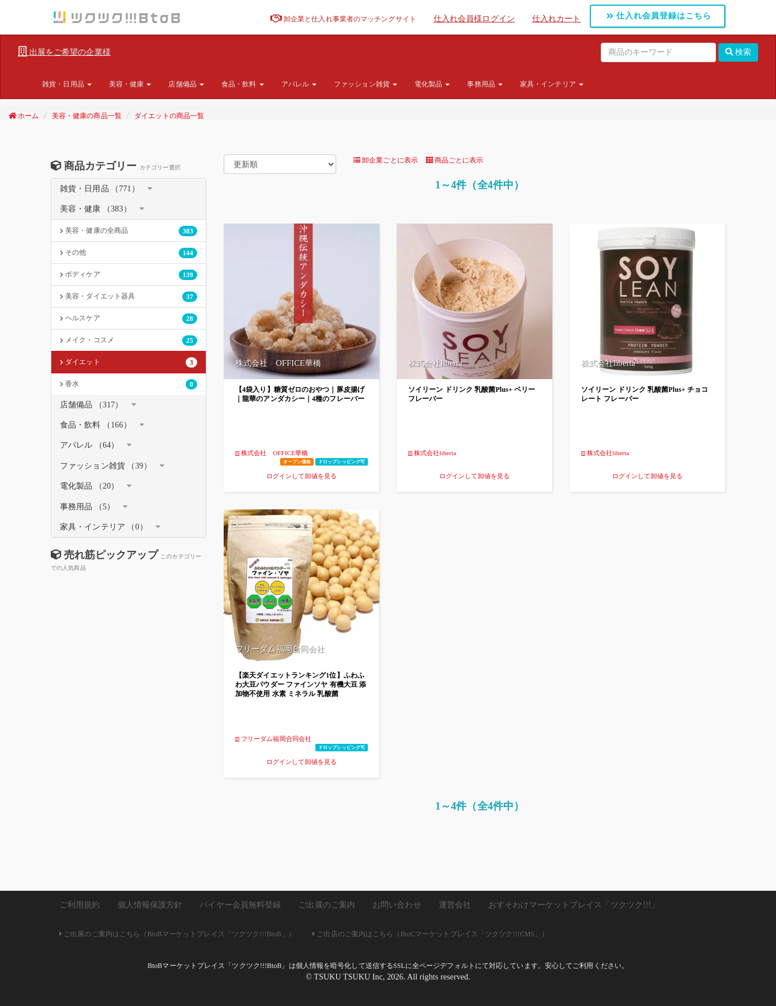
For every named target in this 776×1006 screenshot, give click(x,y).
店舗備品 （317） (91, 404)
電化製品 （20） (89, 486)
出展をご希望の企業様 (64, 51)
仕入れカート (556, 18)
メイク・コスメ (128, 340)
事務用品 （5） (87, 506)
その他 (128, 253)
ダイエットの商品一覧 (169, 116)
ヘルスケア (128, 318)
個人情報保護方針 (150, 905)
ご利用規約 (79, 905)
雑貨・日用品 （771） (100, 188)
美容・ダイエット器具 (128, 297)
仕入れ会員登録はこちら (659, 16)
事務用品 (485, 84)
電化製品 (432, 84)
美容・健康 (130, 84)
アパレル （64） (89, 445)
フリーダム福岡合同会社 (273, 738)
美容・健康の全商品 (128, 231)
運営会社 (455, 905)
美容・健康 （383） (95, 209)
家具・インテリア (551, 84)
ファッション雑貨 (365, 84)
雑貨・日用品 (67, 84)
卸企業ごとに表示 (385, 160)
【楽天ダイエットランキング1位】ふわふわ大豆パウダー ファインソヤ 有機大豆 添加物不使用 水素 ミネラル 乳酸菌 (300, 684)
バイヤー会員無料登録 (240, 905)
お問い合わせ (396, 905)
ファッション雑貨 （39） (106, 466)
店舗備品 (186, 84)
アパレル (299, 84)
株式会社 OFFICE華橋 (271, 452)
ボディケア (128, 275)
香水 (128, 384)
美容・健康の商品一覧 (87, 116)
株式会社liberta (432, 452)
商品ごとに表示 (455, 160)
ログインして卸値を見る (301, 475)
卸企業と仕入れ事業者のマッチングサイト (343, 19)
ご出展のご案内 (326, 905)
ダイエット (128, 362)
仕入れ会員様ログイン (474, 18)
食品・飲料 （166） (95, 425)
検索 (738, 52)
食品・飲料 (242, 84)
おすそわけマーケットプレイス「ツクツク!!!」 (573, 905)
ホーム (24, 116)
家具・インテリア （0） (104, 527)
